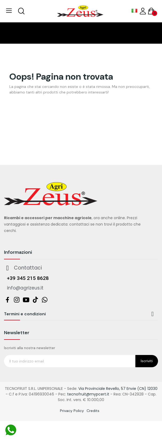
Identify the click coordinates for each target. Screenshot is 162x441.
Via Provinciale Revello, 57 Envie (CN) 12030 (117, 388)
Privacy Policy (72, 410)
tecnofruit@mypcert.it (88, 394)
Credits (93, 410)
